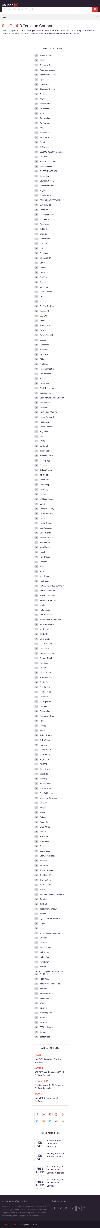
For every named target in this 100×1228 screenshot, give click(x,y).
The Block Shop (46, 870)
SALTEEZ (43, 764)
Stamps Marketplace (48, 856)
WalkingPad (44, 957)
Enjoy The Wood (46, 325)
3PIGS (42, 60)
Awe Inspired (45, 118)
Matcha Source (46, 538)
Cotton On (44, 229)
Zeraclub (43, 1022)
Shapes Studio (46, 788)
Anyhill (42, 99)
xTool (42, 1003)
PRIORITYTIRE (45, 692)
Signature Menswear (48, 798)
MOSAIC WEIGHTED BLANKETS (52, 586)
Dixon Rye (44, 287)
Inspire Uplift (45, 451)
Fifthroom (44, 350)
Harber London (46, 427)
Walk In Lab (44, 952)
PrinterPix (44, 682)
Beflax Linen (45, 147)
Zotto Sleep (45, 1037)
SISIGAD (43, 803)
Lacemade (44, 480)
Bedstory (44, 142)
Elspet (42, 321)
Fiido (42, 359)
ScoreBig (43, 779)
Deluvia (43, 282)
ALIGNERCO (44, 84)
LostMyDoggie (46, 528)
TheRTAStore (45, 880)
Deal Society (45, 272)
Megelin (43, 552)
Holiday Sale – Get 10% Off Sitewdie (56, 1155)
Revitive (43, 745)
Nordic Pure (44, 629)
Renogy (43, 726)
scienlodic (44, 774)
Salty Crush (45, 769)
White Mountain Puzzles (50, 984)
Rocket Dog (45, 755)
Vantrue (43, 943)
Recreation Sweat (47, 716)
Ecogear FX (44, 311)
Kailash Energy (46, 470)
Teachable (44, 861)
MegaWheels (45, 547)
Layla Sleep (44, 485)
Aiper (42, 80)
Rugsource (44, 759)
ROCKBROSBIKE (46, 750)
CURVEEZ (44, 248)
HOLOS (42, 441)
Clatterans (44, 219)
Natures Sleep (46, 615)
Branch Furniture (47, 186)
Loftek (43, 518)
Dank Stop (44, 263)
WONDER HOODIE (47, 993)
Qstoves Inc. (45, 711)
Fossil (42, 378)
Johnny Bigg (45, 460)
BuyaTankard (45, 195)
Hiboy (42, 436)
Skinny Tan (44, 822)
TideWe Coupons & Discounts (52, 894)
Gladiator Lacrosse (48, 388)
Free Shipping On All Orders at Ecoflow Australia (49, 1086)
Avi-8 (42, 113)
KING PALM (44, 475)
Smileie (43, 832)
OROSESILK (44, 648)
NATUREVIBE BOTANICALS (50, 620)
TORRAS (43, 904)
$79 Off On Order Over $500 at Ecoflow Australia (49, 1074)
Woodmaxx (44, 998)
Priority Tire (45, 687)
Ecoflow (43, 301)
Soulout (43, 846)
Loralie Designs (46, 523)
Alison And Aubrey (47, 89)
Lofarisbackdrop (47, 513)
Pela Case (44, 663)
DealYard (43, 277)
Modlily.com (44, 581)
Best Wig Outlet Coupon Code (52, 152)
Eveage (43, 340)
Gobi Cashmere (46, 393)
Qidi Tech (43, 706)
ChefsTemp (45, 210)
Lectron (43, 494)
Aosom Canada (46, 104)
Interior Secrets (46, 456)
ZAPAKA (43, 1018)
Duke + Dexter (46, 292)
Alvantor (43, 94)
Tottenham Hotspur (48, 909)
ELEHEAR (43, 316)
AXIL (41, 128)
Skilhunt (43, 817)
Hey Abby (44, 432)
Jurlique (43, 465)
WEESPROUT (45, 979)
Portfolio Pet (45, 673)
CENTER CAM (45, 205)
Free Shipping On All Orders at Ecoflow (55, 1182)
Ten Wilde (44, 865)
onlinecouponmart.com (12, 1224)
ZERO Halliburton (47, 1027)
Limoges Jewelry (47, 509)
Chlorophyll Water (47, 215)
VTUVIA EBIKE (45, 947)
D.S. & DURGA (45, 258)
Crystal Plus (45, 243)
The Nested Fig (46, 875)
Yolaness (43, 1008)
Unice (42, 928)
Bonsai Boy (44, 176)
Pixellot (43, 668)
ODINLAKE (44, 634)
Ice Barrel (44, 446)
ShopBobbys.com (47, 793)
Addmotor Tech (46, 65)
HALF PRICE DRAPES (48, 412)
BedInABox (44, 137)
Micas (42, 571)
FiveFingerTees (46, 364)
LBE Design (44, 489)
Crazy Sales (45, 239)
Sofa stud (44, 837)
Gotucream (45, 403)
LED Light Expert (47, 499)
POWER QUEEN (46, 677)
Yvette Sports (46, 1013)
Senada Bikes (45, 783)
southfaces (45, 851)
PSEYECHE (44, 697)
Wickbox (43, 989)
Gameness (44, 383)
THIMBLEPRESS (46, 885)
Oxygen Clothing (47, 653)
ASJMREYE (44, 109)
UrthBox (43, 938)
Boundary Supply (47, 181)
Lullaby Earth (45, 533)
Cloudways (44, 224)
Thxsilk (43, 890)
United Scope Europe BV (50, 933)
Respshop (44, 730)
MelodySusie (45, 557)
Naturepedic (45, 610)
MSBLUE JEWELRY (47, 591)
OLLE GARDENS (46, 644)
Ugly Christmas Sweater (50, 918)
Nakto (42, 605)
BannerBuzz (45, 133)
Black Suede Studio (48, 162)
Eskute (43, 330)
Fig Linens (44, 354)
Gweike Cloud (45, 407)
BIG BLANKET (45, 157)
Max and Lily (45, 542)
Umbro (42, 923)
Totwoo (43, 914)
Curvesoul (44, 253)
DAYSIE (43, 268)
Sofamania (44, 841)
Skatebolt (44, 812)
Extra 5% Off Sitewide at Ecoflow (46, 1099)
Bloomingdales (46, 166)
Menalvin (43, 562)
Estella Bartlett (46, 335)
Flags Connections (47, 369)
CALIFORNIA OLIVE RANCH (50, 200)
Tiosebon (44, 899)
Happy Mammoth (47, 417)
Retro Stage (45, 740)
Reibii (42, 721)
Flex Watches (45, 374)
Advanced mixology (48, 70)
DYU (41, 297)
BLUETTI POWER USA (48, 171)
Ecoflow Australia (47, 306)
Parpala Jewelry (46, 658)
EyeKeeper (44, 345)
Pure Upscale (45, 702)
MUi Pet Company (47, 595)
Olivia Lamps (45, 639)
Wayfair (43, 967)
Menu (4, 17)
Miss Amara (44, 576)
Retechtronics (46, 735)
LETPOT (43, 504)
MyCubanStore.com (48, 600)
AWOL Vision (45, 123)
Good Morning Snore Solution (52, 398)
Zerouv (43, 1032)
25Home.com (45, 55)
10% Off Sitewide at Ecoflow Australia (48, 1061)
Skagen (43, 808)
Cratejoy (43, 234)
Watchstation (46, 962)
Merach (43, 567)
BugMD (43, 190)
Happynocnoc (45, 422)
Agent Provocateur (48, 75)
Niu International (47, 624)
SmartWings (45, 827)
